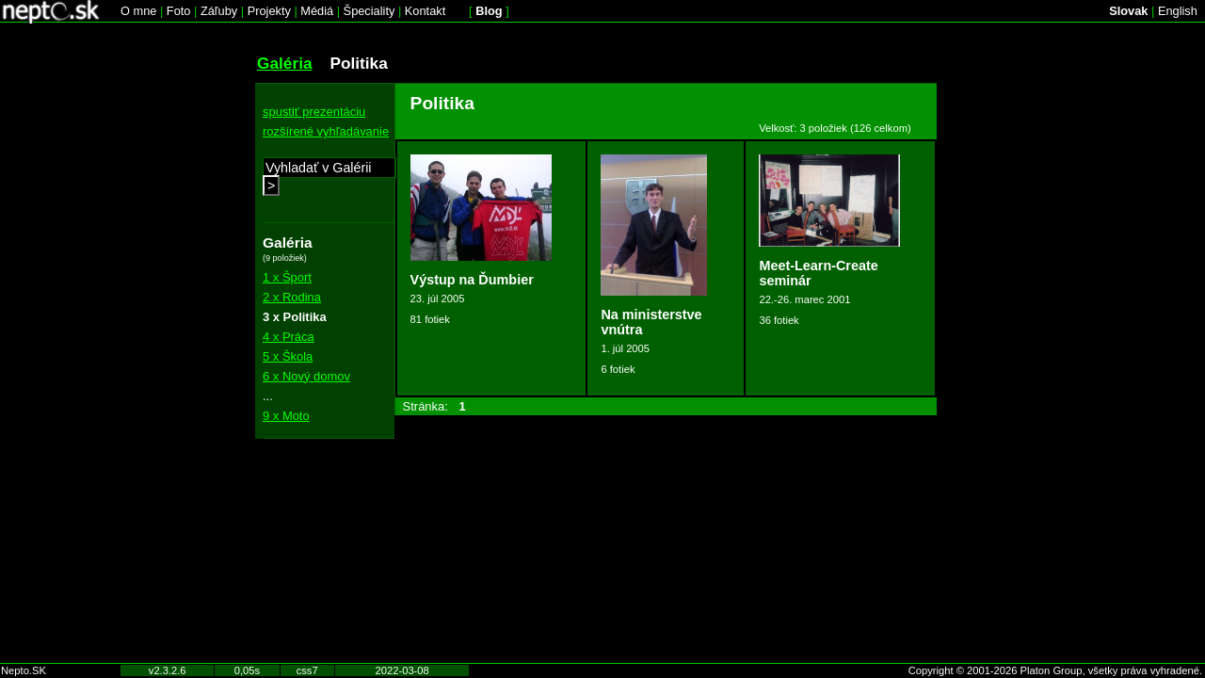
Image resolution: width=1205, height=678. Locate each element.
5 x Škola (288, 356)
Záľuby (219, 11)
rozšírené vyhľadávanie (326, 131)
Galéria (285, 63)
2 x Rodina (292, 297)
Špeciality (369, 11)
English (1177, 11)
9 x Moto (286, 416)
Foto (179, 11)
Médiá (316, 11)
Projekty (269, 11)
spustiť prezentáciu (314, 112)
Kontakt (425, 11)
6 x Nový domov (306, 376)
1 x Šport (287, 277)
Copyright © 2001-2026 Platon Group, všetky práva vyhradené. (1055, 670)
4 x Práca (288, 337)
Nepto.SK (23, 670)
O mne (138, 11)
